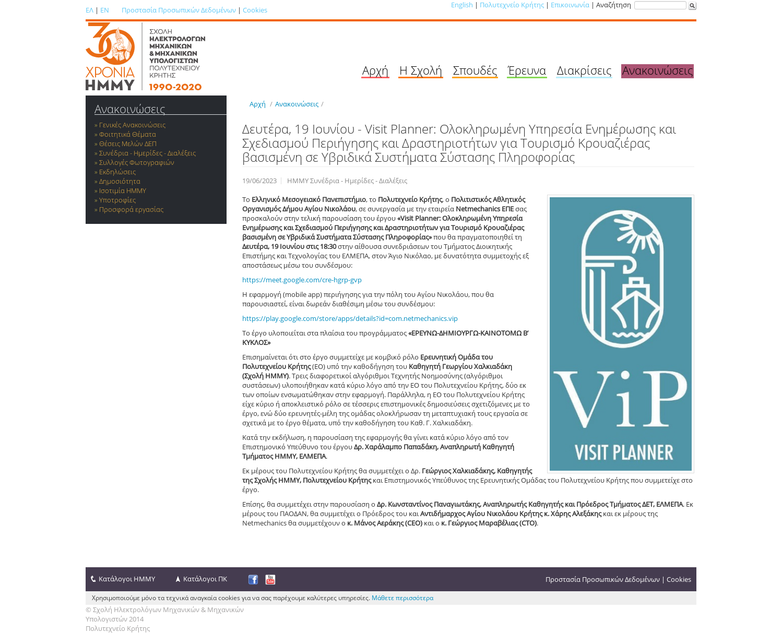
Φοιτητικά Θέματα (127, 134)
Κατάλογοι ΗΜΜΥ (127, 578)
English (462, 4)
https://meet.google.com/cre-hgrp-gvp (302, 279)
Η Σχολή (420, 70)
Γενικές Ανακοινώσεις (132, 124)
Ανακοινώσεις (657, 70)
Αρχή (375, 70)
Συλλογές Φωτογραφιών (136, 162)
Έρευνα (527, 70)
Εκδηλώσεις (117, 171)
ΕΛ (89, 10)
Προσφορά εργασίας (131, 209)
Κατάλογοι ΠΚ (205, 578)
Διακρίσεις (584, 70)
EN (104, 10)
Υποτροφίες (117, 200)
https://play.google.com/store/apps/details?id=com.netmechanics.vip (350, 318)
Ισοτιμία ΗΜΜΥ (122, 190)
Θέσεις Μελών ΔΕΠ (128, 143)
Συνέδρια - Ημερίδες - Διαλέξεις (147, 153)
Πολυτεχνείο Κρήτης (512, 4)
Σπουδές (475, 70)
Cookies (255, 10)
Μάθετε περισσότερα (402, 597)
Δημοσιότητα (119, 181)
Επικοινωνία (570, 4)
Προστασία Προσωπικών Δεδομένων (179, 10)
